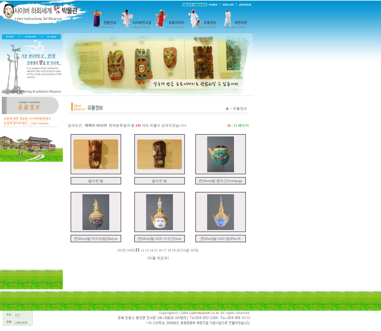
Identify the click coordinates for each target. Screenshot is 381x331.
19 (174, 250)
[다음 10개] (190, 250)
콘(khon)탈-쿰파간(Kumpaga (220, 181)
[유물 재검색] (158, 258)
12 (142, 250)
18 (169, 250)
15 (156, 250)
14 (151, 250)
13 (147, 250)
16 (160, 250)
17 (165, 250)
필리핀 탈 (95, 181)
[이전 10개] (126, 250)
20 (178, 250)
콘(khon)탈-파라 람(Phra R (220, 239)
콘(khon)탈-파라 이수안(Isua (159, 239)
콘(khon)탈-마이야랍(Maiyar (96, 239)
